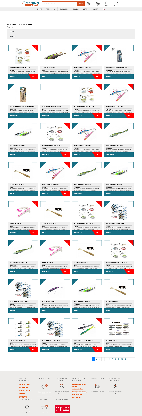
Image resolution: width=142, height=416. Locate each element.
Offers (85, 9)
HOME (39, 9)
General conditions (25, 390)
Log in (89, 3)
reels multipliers (77, 389)
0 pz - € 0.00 (116, 3)
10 (122, 359)
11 (126, 359)
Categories (64, 9)
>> (133, 359)
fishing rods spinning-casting (79, 385)
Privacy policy (23, 387)
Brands (76, 9)
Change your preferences (23, 396)
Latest (95, 9)
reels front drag (77, 397)
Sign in (98, 3)
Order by (12, 36)
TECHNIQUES (50, 9)
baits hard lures (77, 394)
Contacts (107, 3)
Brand (12, 31)
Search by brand (24, 385)
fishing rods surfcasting (79, 392)
